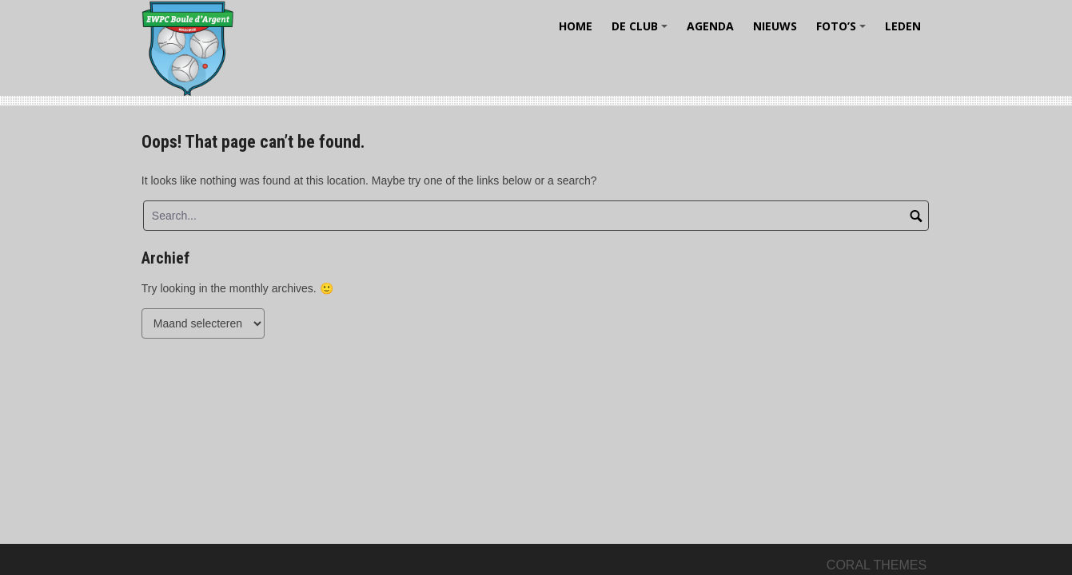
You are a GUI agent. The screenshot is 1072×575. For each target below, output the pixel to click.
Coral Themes (877, 565)
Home (575, 26)
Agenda (710, 26)
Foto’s (843, 31)
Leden (903, 26)
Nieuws (775, 26)
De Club (642, 31)
